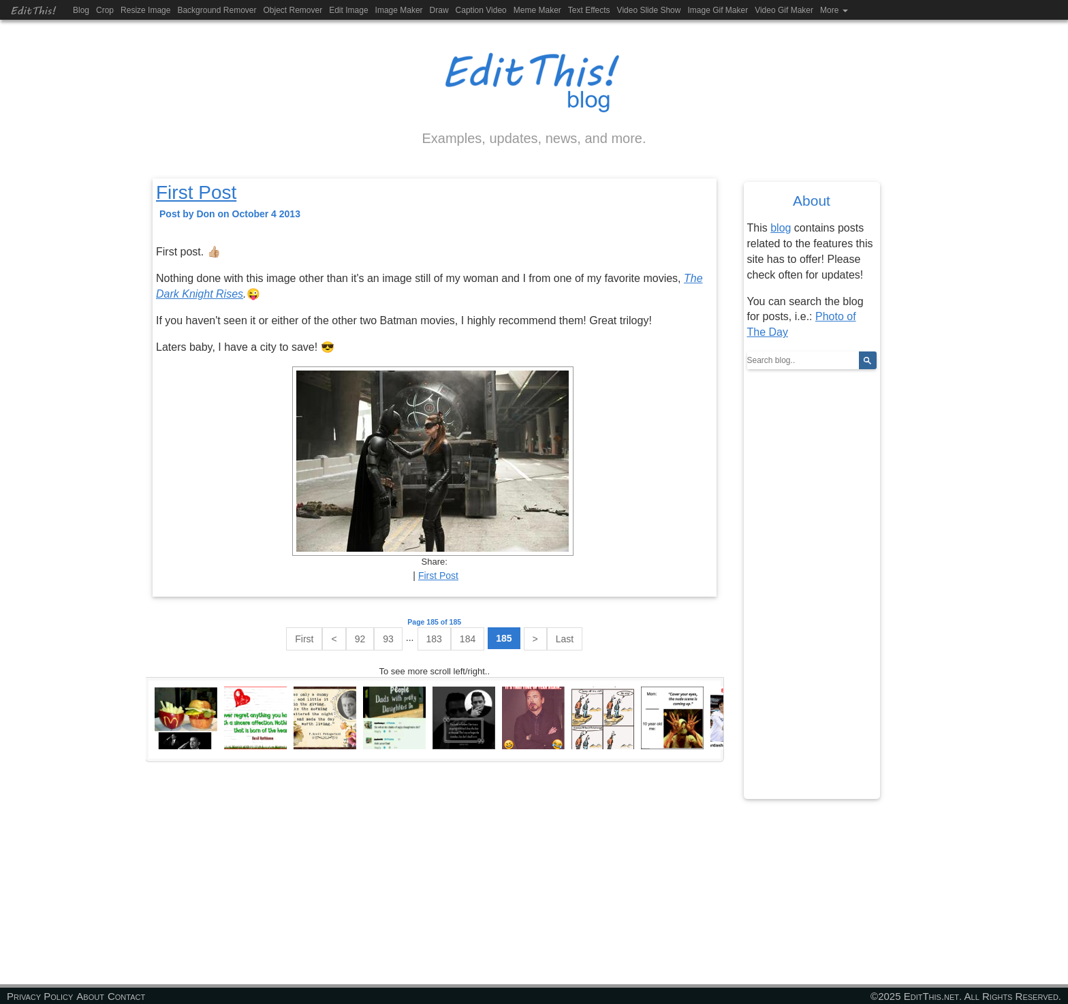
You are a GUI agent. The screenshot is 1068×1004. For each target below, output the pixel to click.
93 (388, 638)
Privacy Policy (40, 996)
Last (565, 638)
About (90, 996)
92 (360, 638)
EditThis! (33, 10)
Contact (126, 996)
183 (434, 638)
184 (467, 638)
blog (780, 228)
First (304, 638)
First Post (196, 192)
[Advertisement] (434, 873)
